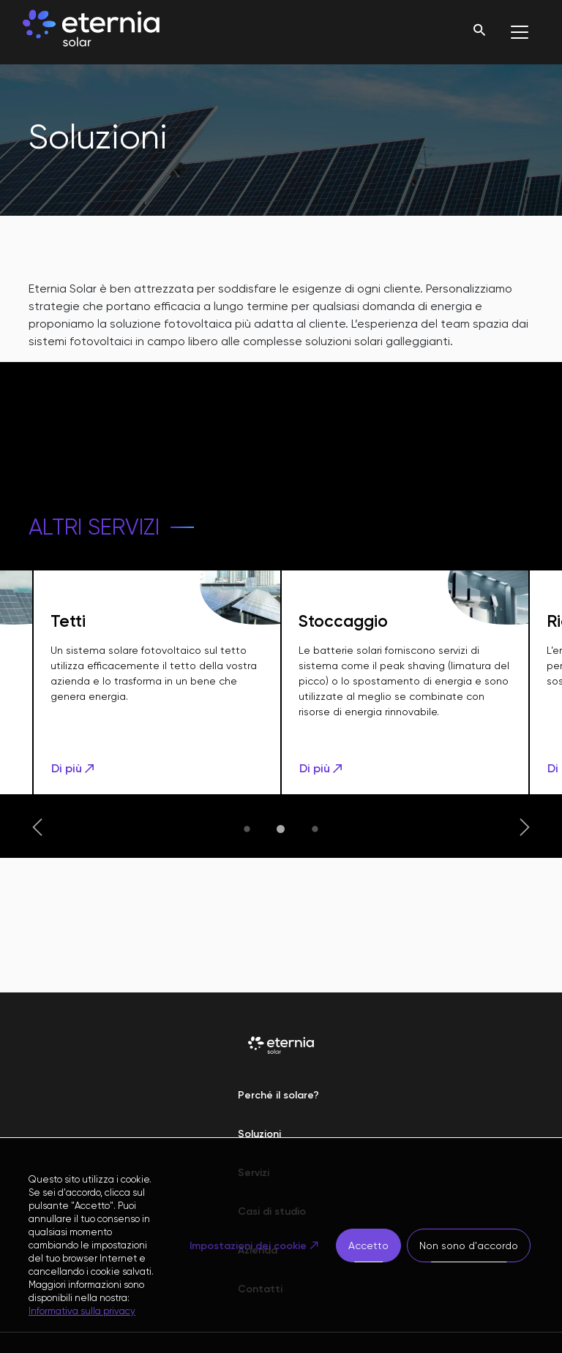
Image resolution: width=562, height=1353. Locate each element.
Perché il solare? (278, 1095)
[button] (37, 828)
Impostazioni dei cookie (248, 1246)
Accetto (368, 1245)
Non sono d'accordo (468, 1245)
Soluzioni (259, 1134)
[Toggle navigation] (519, 32)
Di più (74, 768)
